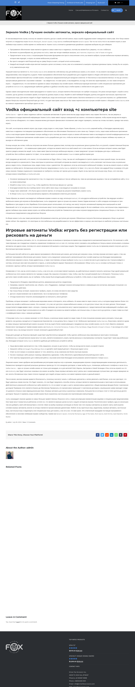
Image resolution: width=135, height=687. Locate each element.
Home (44, 23)
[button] (126, 10)
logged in (19, 622)
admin (9, 422)
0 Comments (31, 422)
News (24, 422)
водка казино (23, 307)
